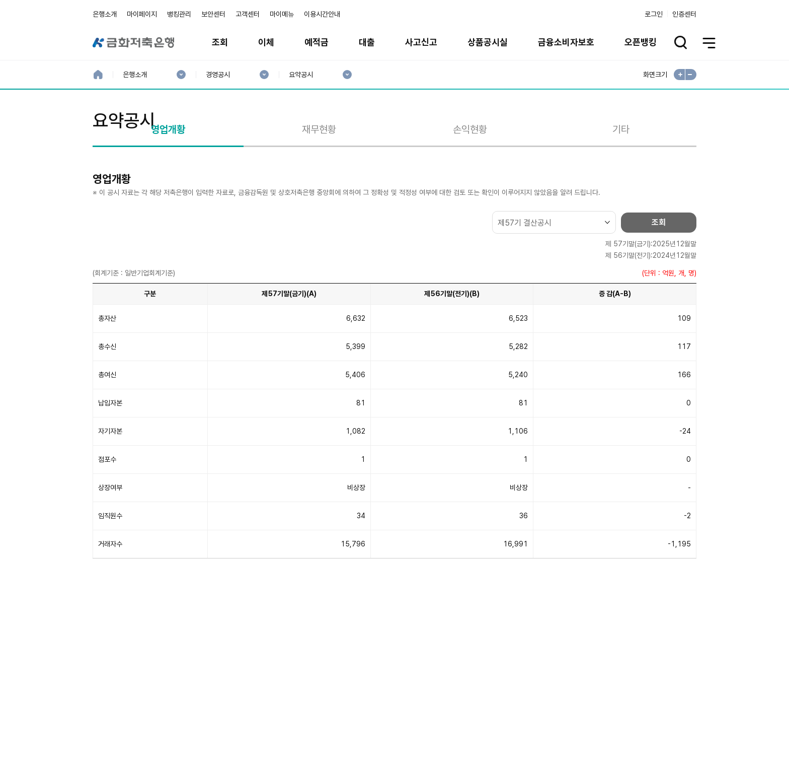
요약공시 (300, 74)
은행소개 (105, 14)
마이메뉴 (282, 14)
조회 (220, 42)
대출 (367, 42)
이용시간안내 (322, 14)
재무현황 (319, 178)
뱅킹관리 (179, 14)
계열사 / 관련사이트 (603, 733)
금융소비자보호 (566, 42)
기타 (620, 178)
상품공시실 (487, 42)
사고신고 (421, 42)
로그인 (654, 14)
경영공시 (217, 74)
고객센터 (247, 14)
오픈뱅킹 (640, 42)
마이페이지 (142, 14)
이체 (266, 42)
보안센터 (213, 14)
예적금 (316, 42)
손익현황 (470, 178)
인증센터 (684, 14)
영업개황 (168, 178)
